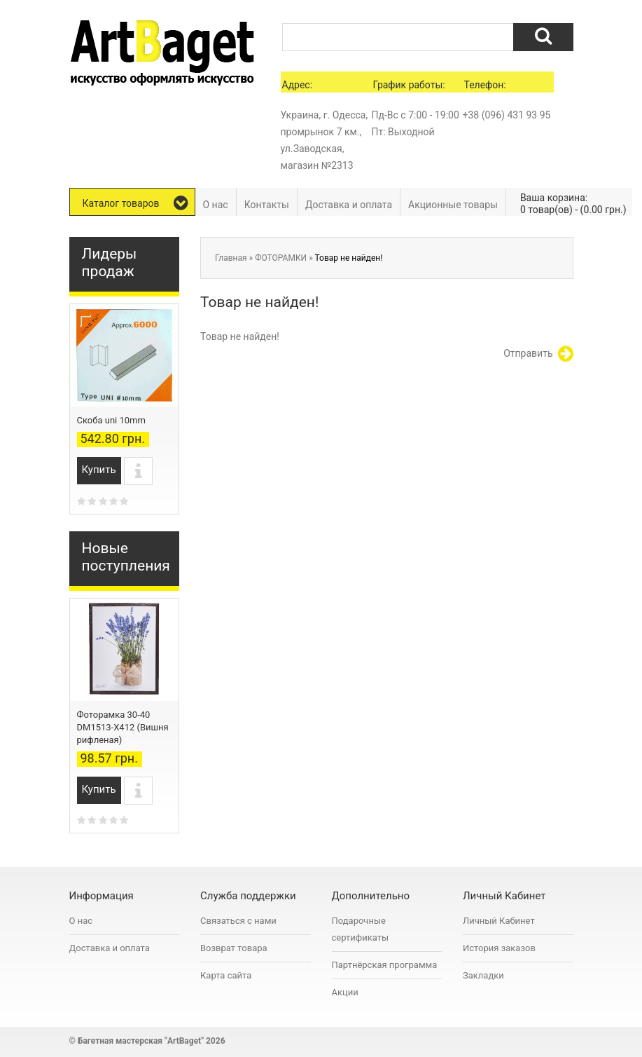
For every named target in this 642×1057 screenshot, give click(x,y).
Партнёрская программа (385, 965)
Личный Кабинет (499, 920)
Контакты (266, 204)
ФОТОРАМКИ (281, 258)
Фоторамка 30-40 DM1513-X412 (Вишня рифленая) (123, 727)
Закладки (483, 975)
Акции (345, 992)
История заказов (499, 948)
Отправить (538, 354)
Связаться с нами (238, 920)
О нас (215, 204)
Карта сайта (225, 975)
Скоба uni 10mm (111, 420)
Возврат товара (233, 948)
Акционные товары (453, 204)
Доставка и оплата (348, 204)
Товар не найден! (349, 258)
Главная (231, 258)
